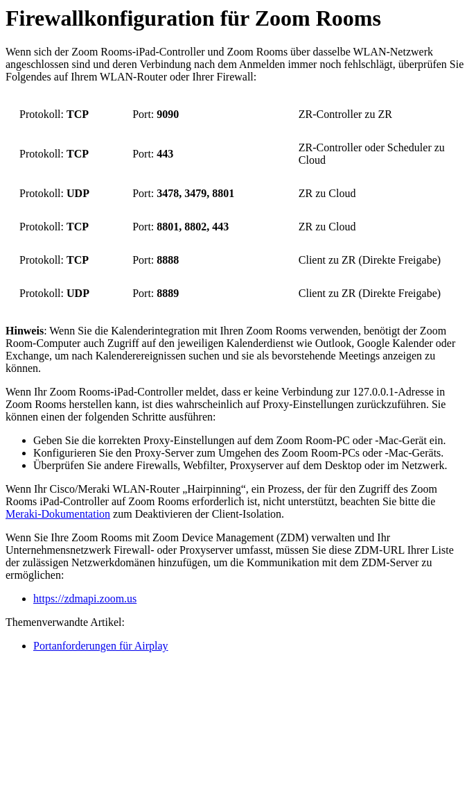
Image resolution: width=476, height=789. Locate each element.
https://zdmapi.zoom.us (84, 598)
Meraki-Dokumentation (58, 514)
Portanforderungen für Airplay (100, 646)
